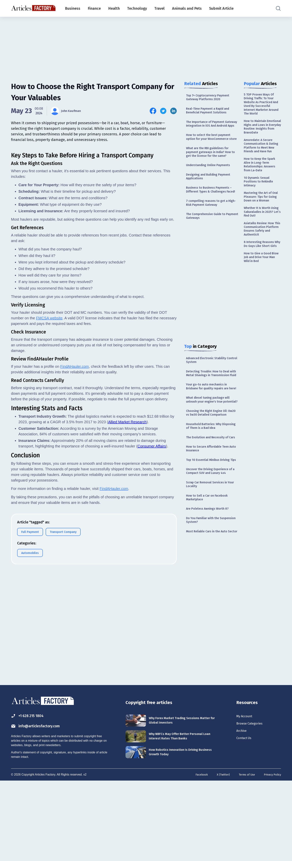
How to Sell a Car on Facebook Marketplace (209, 559)
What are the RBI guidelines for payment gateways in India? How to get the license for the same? (211, 166)
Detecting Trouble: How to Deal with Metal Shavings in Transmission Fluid (209, 401)
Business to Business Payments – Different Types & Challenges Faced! (211, 208)
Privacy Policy (271, 854)
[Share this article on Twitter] (163, 111)
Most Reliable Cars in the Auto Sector (209, 598)
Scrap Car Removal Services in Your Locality (209, 545)
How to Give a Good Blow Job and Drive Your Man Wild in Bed (262, 293)
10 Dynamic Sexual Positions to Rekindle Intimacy (260, 201)
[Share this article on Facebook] (153, 111)
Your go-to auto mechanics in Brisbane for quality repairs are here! (210, 420)
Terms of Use (244, 854)
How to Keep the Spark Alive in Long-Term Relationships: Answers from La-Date (261, 182)
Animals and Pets (187, 8)
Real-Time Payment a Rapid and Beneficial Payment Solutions (210, 112)
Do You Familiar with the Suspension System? (204, 583)
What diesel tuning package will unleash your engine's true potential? (210, 438)
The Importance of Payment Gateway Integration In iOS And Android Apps (210, 128)
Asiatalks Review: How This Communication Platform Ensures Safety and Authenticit (262, 258)
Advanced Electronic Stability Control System (208, 385)
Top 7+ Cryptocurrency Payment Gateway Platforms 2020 (210, 98)
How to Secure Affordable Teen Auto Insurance (210, 502)
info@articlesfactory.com (40, 805)
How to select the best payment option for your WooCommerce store (210, 147)
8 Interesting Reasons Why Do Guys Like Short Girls (262, 277)
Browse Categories (252, 803)
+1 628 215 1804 (30, 794)
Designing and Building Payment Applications (210, 192)
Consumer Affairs (151, 612)
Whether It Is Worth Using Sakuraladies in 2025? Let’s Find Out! (260, 239)
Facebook (196, 854)
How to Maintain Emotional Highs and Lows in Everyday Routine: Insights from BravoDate (260, 133)
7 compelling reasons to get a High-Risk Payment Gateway (208, 225)
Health (114, 8)
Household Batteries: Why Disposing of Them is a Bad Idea (210, 473)
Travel (159, 8)
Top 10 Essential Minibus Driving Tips (210, 516)
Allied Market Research (127, 588)
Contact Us (245, 820)
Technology (137, 8)
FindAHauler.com (74, 532)
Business (72, 8)
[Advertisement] (146, 46)
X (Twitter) (219, 854)
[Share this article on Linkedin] (173, 111)
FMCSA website (49, 484)
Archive (242, 811)
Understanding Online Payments (210, 180)
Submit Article (221, 8)
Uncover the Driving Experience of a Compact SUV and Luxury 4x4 (212, 531)
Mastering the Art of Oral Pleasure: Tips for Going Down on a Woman (261, 220)
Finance (94, 8)
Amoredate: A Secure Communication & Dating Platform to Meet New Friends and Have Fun (262, 159)
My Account (246, 795)
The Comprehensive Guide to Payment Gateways (208, 239)
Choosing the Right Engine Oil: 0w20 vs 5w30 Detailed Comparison (209, 457)
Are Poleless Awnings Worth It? (209, 572)
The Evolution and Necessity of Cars (210, 488)
